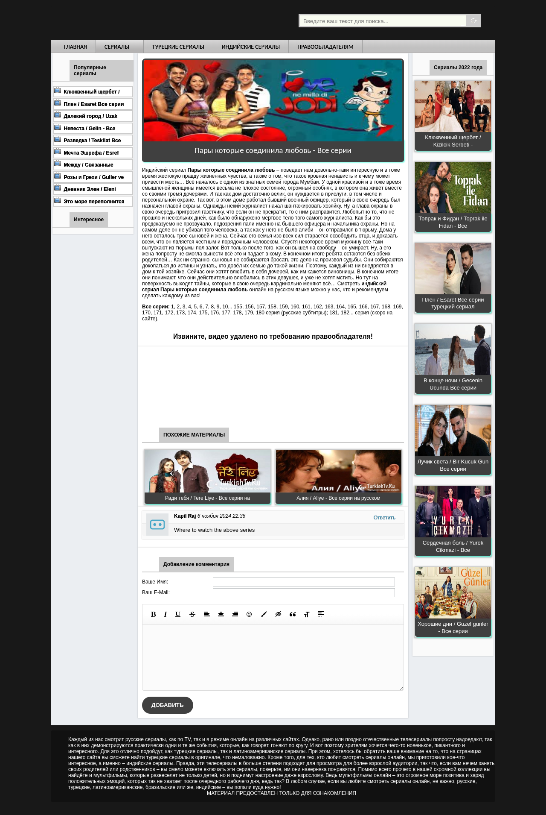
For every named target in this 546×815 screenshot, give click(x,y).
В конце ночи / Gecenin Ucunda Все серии (453, 384)
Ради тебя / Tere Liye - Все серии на (207, 498)
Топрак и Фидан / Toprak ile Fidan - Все (452, 222)
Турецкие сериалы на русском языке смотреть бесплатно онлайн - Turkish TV (130, 20)
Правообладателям (325, 46)
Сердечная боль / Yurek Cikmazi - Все (453, 546)
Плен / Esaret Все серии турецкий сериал (453, 303)
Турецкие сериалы (178, 46)
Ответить (384, 518)
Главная (75, 46)
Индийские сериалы (251, 46)
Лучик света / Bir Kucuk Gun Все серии (453, 465)
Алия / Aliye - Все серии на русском (338, 498)
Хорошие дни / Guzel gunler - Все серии (453, 627)
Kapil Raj (185, 516)
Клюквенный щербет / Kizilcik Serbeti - (453, 141)
